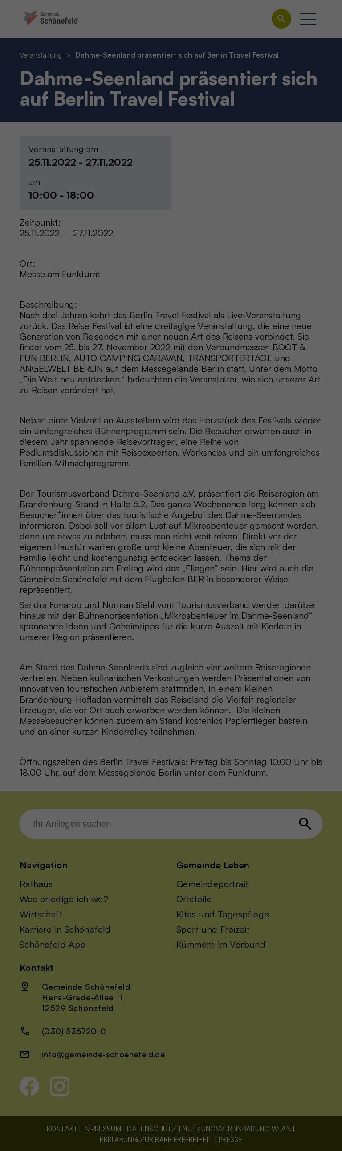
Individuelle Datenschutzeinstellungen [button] (171, 250)
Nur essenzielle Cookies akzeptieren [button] (171, 224)
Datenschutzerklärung (49, 160)
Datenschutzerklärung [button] (171, 285)
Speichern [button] (251, 198)
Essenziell (202, 30)
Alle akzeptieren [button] (91, 198)
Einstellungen (80, 169)
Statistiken (204, 85)
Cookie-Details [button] (171, 271)
